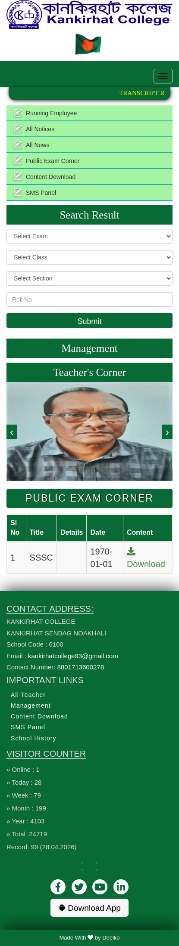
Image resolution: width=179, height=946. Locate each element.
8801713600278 (80, 667)
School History (34, 738)
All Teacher (28, 694)
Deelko (110, 937)
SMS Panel (41, 192)
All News (37, 145)
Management (31, 705)
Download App (89, 907)
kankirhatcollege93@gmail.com (73, 655)
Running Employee (51, 113)
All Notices (40, 129)
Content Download (50, 176)
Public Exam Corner (53, 160)
